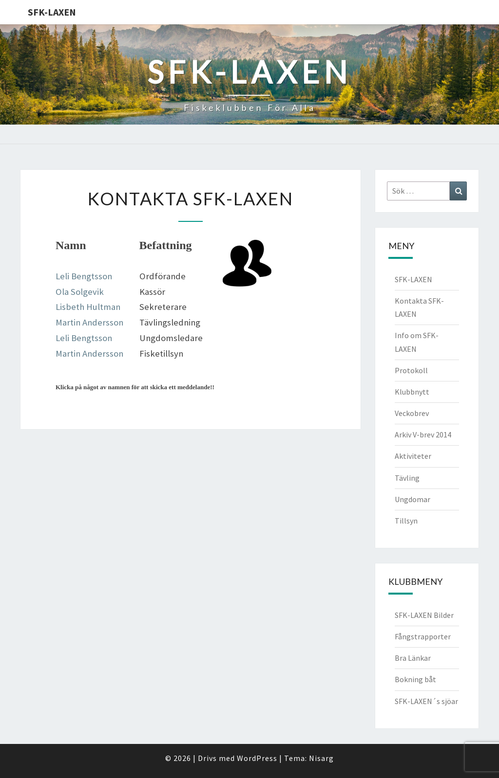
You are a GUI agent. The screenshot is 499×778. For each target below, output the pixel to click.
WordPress (257, 758)
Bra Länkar (413, 658)
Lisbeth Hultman (88, 306)
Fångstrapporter (423, 636)
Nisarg (321, 758)
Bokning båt (415, 679)
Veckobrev (412, 413)
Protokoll (411, 370)
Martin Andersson (89, 322)
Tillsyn (406, 520)
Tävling (407, 478)
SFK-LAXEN (52, 12)
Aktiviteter (413, 456)
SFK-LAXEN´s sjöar (426, 701)
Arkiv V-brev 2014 (423, 434)
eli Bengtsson (86, 338)
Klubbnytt (412, 392)
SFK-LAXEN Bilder (424, 615)
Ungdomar (412, 499)
